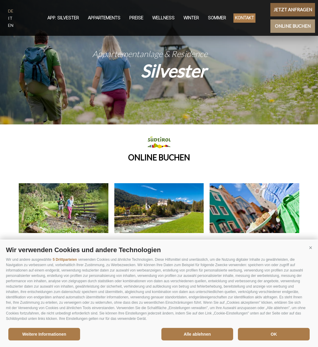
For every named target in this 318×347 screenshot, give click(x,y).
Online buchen (293, 26)
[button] (310, 247)
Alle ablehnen (197, 334)
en (10, 25)
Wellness (163, 18)
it (10, 18)
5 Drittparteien (65, 259)
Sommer (217, 18)
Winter (191, 18)
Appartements (104, 18)
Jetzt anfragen (293, 9)
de (10, 10)
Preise (136, 18)
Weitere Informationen (44, 334)
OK (274, 334)
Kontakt (244, 18)
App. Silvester (63, 18)
